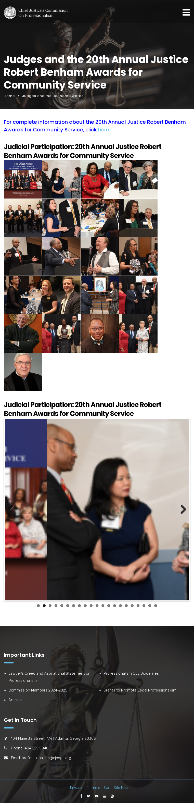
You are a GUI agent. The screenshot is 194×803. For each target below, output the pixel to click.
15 (120, 604)
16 (126, 604)
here (103, 129)
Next (181, 509)
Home (9, 95)
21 (155, 604)
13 (108, 604)
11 (97, 604)
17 (132, 604)
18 (138, 604)
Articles (15, 698)
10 (91, 604)
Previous (12, 509)
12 (102, 604)
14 (114, 604)
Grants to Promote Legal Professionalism (140, 689)
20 (149, 604)
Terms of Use (98, 786)
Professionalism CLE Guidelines (131, 672)
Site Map (121, 786)
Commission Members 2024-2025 (37, 689)
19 (144, 604)
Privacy (76, 786)
